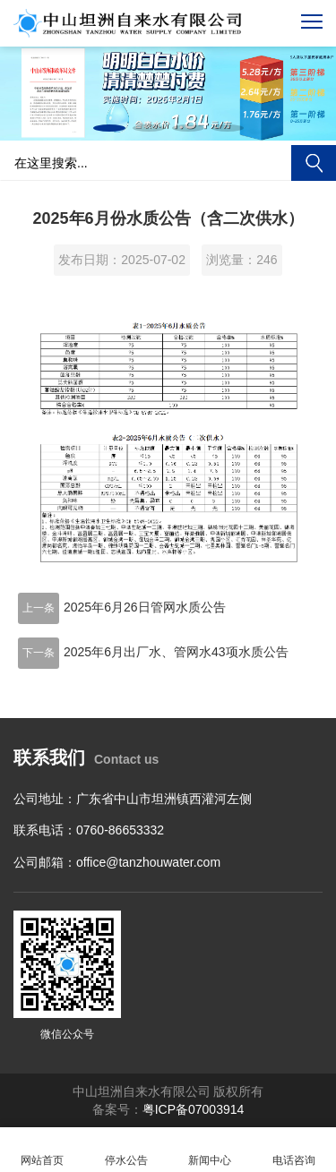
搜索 (313, 163)
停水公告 (126, 1150)
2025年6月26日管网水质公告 (145, 607)
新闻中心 (210, 1150)
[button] (109, 128)
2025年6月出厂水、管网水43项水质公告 (176, 652)
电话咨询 (294, 1150)
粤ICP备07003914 (193, 1109)
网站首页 (42, 1150)
